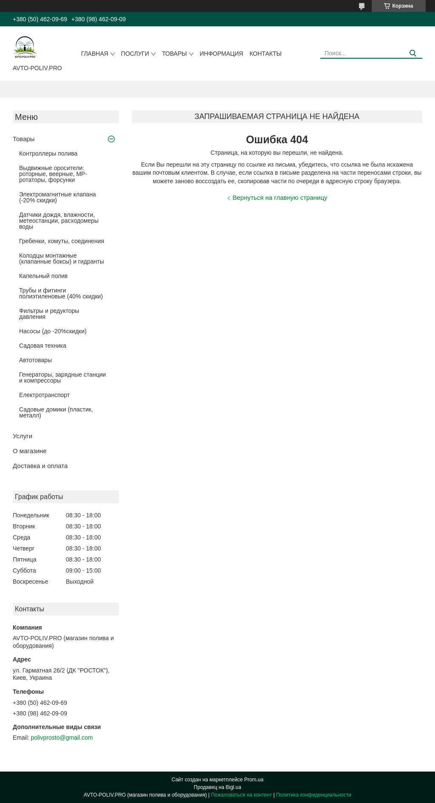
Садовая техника (42, 345)
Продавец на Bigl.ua (217, 787)
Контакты (265, 53)
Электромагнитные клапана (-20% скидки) (57, 197)
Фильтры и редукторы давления (49, 313)
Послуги (135, 53)
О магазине (30, 450)
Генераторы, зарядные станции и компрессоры (62, 377)
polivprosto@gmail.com (62, 737)
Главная (94, 53)
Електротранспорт (44, 395)
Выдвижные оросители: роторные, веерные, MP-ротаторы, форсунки (53, 174)
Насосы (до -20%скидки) (53, 331)
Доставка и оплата (40, 465)
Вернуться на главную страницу (280, 197)
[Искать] (412, 53)
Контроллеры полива (48, 153)
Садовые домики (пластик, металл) (56, 412)
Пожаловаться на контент (241, 795)
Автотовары (35, 360)
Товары (174, 53)
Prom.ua (253, 780)
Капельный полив (43, 275)
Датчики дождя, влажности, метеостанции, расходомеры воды (59, 220)
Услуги (22, 436)
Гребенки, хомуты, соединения (61, 241)
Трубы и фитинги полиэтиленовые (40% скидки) (61, 293)
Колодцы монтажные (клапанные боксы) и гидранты (61, 258)
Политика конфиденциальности (313, 795)
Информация (221, 53)
